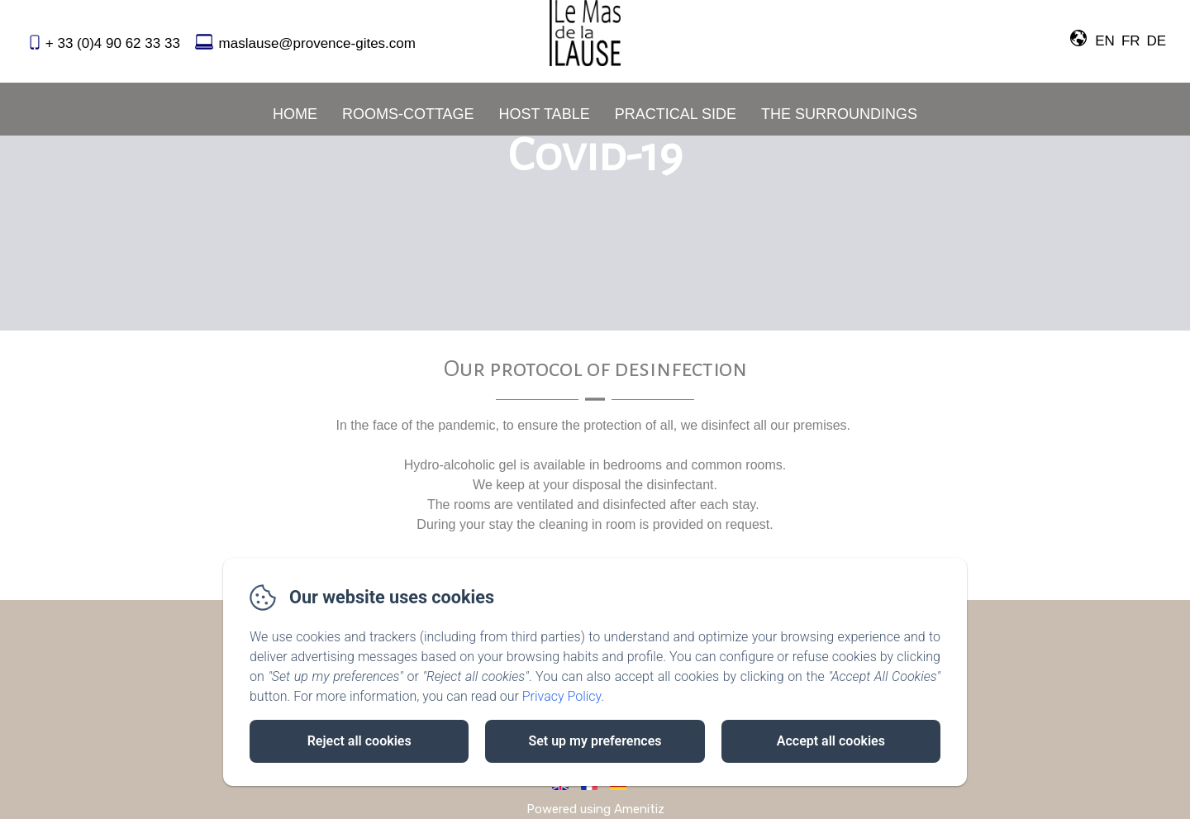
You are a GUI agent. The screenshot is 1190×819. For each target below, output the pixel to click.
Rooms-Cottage (408, 114)
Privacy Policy (562, 696)
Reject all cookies (359, 741)
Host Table (544, 114)
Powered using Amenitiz (595, 809)
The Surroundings (839, 114)
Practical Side (675, 114)
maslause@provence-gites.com (317, 43)
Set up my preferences (594, 741)
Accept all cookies (831, 741)
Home (295, 114)
